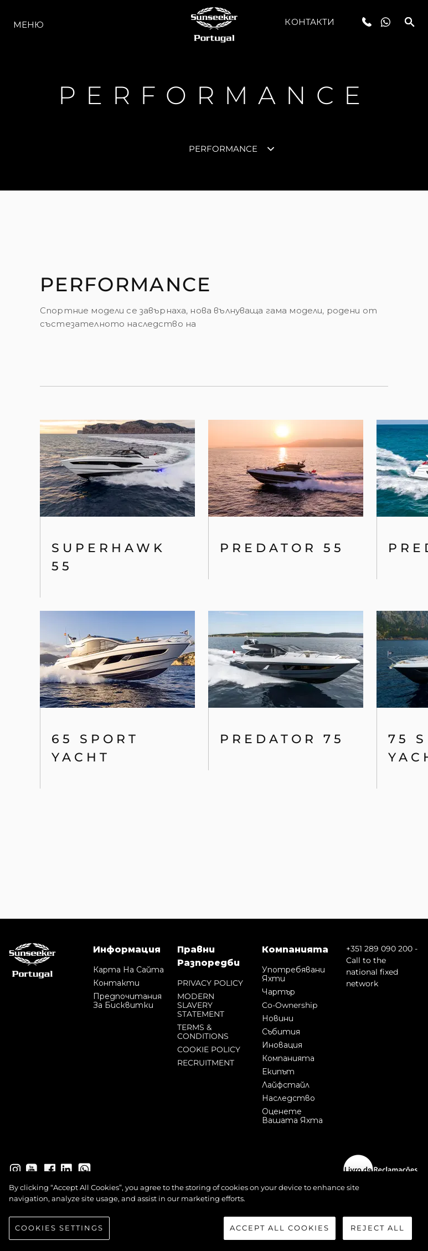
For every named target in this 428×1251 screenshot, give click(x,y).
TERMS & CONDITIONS (203, 1031)
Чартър (278, 992)
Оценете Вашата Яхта (292, 1115)
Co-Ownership (289, 1005)
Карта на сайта (128, 970)
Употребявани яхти (293, 974)
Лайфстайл (286, 1085)
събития (281, 1032)
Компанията (288, 1058)
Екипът (278, 1072)
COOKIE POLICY (208, 1049)
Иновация (282, 1045)
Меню (28, 24)
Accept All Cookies (279, 1230)
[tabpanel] (214, 555)
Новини (277, 1018)
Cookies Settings (59, 1230)
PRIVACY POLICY (210, 983)
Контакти (309, 22)
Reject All (377, 1230)
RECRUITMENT (205, 1063)
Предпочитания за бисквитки (127, 1000)
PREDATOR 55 (282, 547)
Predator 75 (282, 739)
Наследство (288, 1098)
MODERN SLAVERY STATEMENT (200, 1005)
